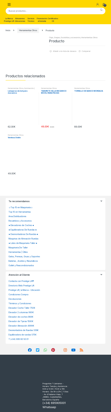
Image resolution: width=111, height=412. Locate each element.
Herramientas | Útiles (18, 252)
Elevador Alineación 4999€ (21, 325)
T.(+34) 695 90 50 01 (18, 339)
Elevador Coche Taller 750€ (22, 308)
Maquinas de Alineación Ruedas (23, 238)
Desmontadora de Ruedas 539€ (24, 330)
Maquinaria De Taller (18, 247)
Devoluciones (15, 299)
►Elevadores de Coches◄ (21, 225)
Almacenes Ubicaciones (20, 19)
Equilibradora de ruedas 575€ (23, 334)
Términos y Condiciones (20, 303)
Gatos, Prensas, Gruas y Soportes (24, 256)
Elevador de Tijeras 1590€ (21, 321)
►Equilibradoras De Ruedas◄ (23, 229)
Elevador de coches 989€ (21, 317)
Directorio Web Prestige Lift (21, 285)
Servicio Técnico (30, 19)
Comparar (86, 51)
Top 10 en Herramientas (20, 212)
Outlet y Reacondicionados (21, 265)
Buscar (101, 11)
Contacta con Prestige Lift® (21, 281)
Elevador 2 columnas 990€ (21, 312)
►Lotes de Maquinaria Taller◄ (23, 243)
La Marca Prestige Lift (9, 19)
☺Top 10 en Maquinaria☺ (21, 207)
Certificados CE (53, 19)
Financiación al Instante (42, 19)
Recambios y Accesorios (20, 221)
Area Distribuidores (17, 216)
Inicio (8, 30)
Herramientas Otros (28, 30)
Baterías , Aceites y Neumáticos (23, 261)
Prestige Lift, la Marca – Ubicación (24, 290)
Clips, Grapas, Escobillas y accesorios (65, 37)
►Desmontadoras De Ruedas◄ (23, 234)
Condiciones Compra (18, 294)
